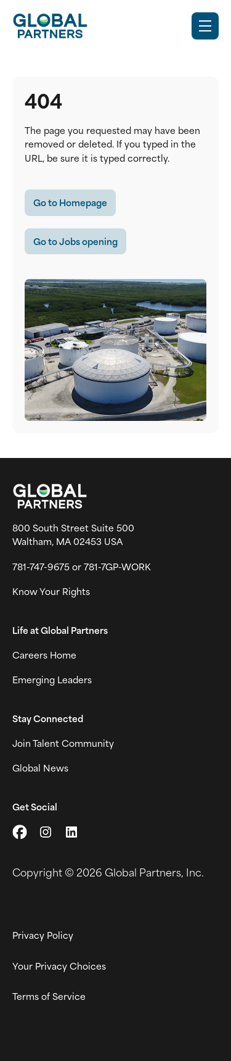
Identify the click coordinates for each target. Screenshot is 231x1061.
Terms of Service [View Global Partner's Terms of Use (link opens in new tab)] (49, 996)
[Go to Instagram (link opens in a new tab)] (45, 832)
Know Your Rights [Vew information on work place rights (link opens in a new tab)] (51, 591)
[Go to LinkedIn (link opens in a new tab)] (71, 832)
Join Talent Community (63, 743)
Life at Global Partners (60, 630)
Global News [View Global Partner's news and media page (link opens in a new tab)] (40, 768)
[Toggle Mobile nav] (205, 26)
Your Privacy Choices (59, 966)
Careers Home (44, 655)
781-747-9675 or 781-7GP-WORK (81, 566)
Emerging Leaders (52, 679)
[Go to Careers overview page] (49, 26)
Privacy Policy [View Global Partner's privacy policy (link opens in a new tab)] (42, 935)
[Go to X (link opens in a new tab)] (19, 832)
